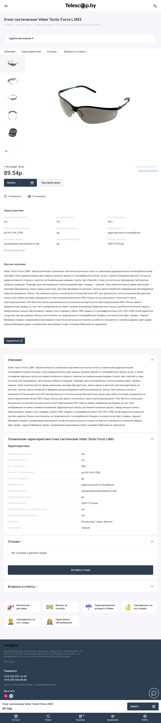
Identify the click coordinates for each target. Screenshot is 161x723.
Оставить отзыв (80, 569)
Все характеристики (14, 250)
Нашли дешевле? (148, 170)
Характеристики (31, 51)
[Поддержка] (155, 6)
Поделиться (14, 341)
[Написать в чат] (154, 693)
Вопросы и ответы (76, 51)
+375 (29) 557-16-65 (15, 676)
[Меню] (6, 6)
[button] (6, 151)
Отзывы (53, 51)
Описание (9, 51)
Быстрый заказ (51, 182)
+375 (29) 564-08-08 (15, 679)
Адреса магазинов (21, 38)
